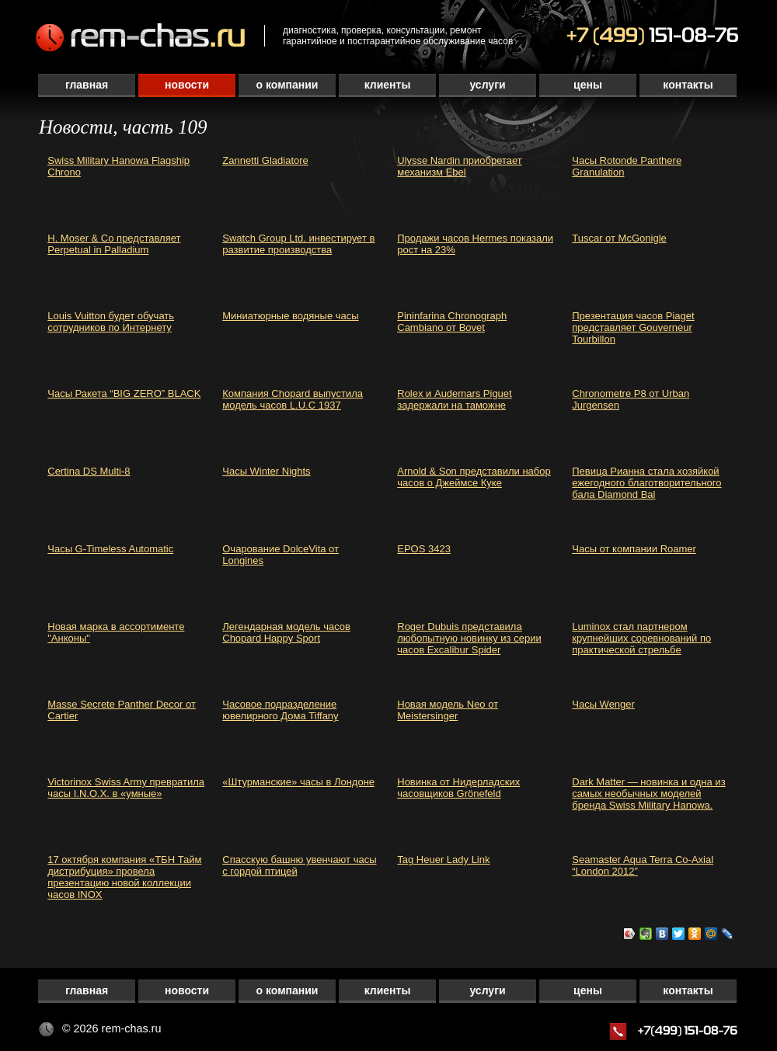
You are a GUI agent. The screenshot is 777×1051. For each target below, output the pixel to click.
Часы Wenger (603, 704)
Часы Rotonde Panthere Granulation (626, 166)
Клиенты (387, 84)
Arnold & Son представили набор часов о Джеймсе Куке (474, 477)
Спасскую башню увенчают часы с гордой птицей (299, 865)
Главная (86, 84)
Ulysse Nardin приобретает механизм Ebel (459, 166)
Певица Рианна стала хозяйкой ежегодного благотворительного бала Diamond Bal (646, 482)
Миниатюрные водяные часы (290, 316)
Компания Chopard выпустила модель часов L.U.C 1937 (292, 399)
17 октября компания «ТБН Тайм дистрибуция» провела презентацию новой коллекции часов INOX (124, 877)
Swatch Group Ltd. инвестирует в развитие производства (298, 244)
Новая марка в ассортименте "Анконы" (115, 632)
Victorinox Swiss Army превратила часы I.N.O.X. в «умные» (125, 787)
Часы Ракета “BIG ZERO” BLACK (123, 393)
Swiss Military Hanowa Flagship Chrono (118, 166)
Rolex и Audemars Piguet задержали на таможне (454, 399)
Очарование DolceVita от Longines (280, 554)
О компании (287, 84)
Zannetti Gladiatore (265, 160)
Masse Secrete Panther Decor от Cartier (121, 710)
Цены (587, 84)
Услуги (487, 84)
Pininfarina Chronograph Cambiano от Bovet (452, 321)
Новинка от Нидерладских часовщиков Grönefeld (458, 787)
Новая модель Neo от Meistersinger (447, 710)
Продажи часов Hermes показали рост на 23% (475, 244)
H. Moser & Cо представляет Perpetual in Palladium (113, 244)
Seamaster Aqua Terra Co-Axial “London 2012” (642, 865)
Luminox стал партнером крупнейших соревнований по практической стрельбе (641, 638)
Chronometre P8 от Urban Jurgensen (630, 399)
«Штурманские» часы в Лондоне (298, 782)
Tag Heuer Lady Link (443, 859)
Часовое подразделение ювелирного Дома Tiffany (280, 710)
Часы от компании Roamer (634, 549)
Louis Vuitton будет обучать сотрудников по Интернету (110, 321)
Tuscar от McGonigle (619, 238)
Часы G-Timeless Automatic (110, 549)
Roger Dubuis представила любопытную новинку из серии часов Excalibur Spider (469, 638)
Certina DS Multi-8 (88, 471)
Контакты (688, 84)
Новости (187, 84)
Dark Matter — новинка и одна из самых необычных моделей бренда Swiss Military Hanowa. (648, 793)
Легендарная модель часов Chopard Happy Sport (286, 632)
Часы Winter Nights (266, 471)
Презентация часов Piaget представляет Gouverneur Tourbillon (633, 327)
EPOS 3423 (424, 549)
